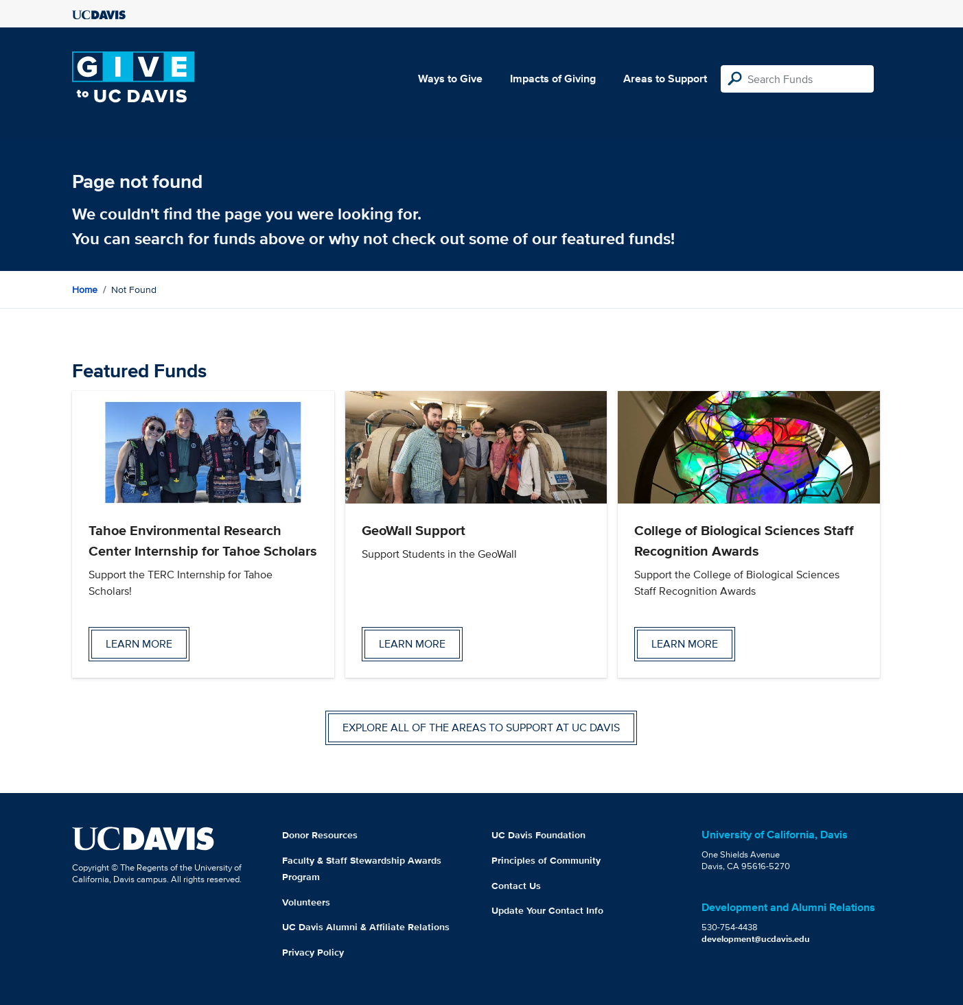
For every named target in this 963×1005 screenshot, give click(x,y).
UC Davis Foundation (538, 835)
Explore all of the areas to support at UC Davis (481, 727)
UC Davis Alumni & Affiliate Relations (366, 927)
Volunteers (306, 902)
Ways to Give (450, 78)
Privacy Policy (313, 952)
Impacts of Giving (553, 78)
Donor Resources (320, 835)
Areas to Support (665, 78)
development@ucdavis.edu (755, 938)
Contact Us (516, 885)
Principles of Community (546, 860)
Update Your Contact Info (547, 910)
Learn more (139, 644)
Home (84, 289)
